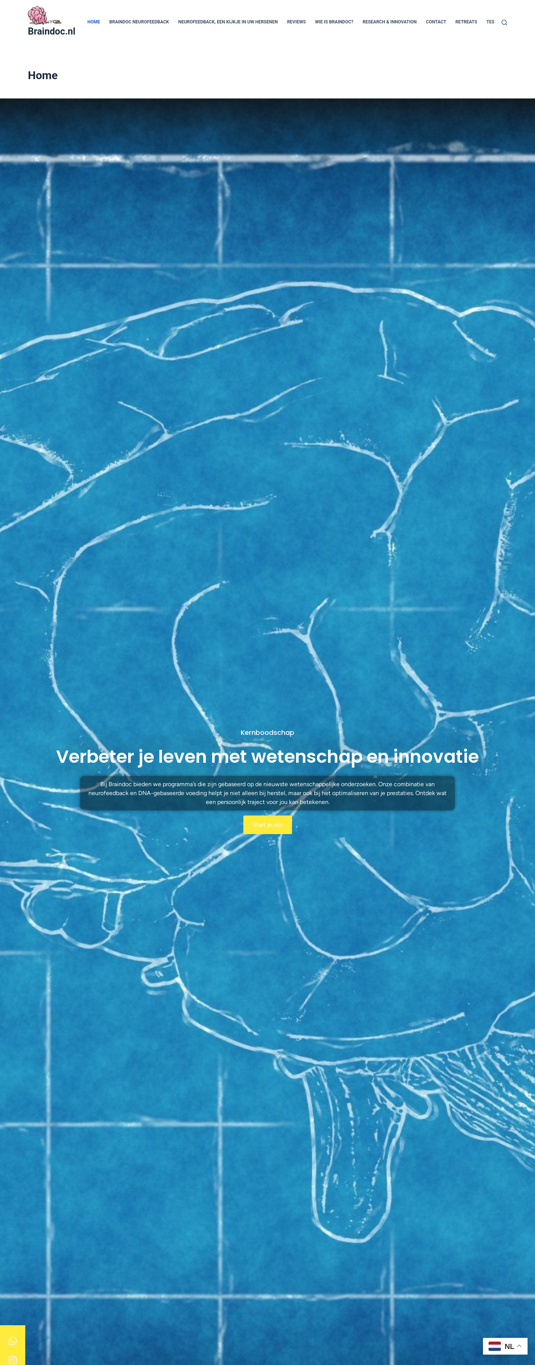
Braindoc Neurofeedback (139, 22)
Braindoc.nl (51, 31)
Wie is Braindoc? (334, 22)
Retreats (466, 22)
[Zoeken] (504, 22)
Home (93, 22)
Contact (436, 22)
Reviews (296, 22)
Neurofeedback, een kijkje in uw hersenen (228, 22)
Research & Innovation (390, 22)
